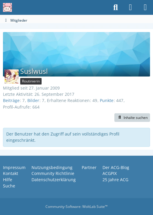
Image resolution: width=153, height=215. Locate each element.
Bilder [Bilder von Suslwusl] (33, 100)
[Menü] (145, 7)
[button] (132, 117)
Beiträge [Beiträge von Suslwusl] (11, 100)
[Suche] (116, 7)
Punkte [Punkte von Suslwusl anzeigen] (106, 100)
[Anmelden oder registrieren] (130, 7)
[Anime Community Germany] (7, 7)
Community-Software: (76, 206)
